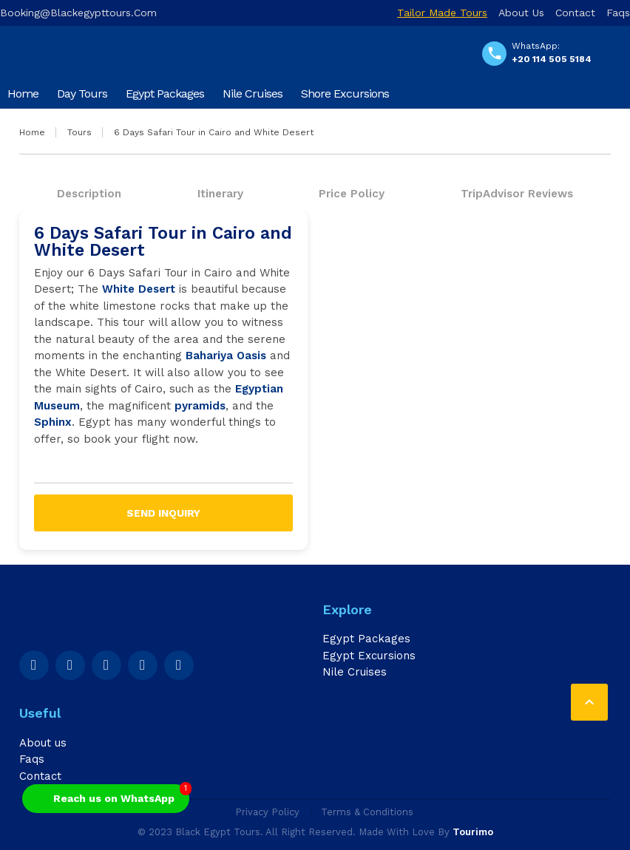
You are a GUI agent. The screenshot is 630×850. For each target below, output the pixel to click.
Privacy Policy (267, 811)
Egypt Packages (165, 93)
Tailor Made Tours (442, 12)
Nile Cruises (252, 93)
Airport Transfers (50, 123)
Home (22, 93)
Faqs (618, 12)
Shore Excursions (345, 93)
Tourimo (473, 831)
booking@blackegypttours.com (78, 12)
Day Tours (82, 93)
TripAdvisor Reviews (517, 193)
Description (89, 193)
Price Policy (352, 193)
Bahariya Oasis (226, 355)
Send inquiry (163, 513)
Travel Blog (139, 123)
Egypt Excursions (369, 655)
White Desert (138, 289)
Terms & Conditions (367, 811)
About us (521, 12)
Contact (575, 12)
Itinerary (220, 193)
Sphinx (53, 422)
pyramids (200, 405)
